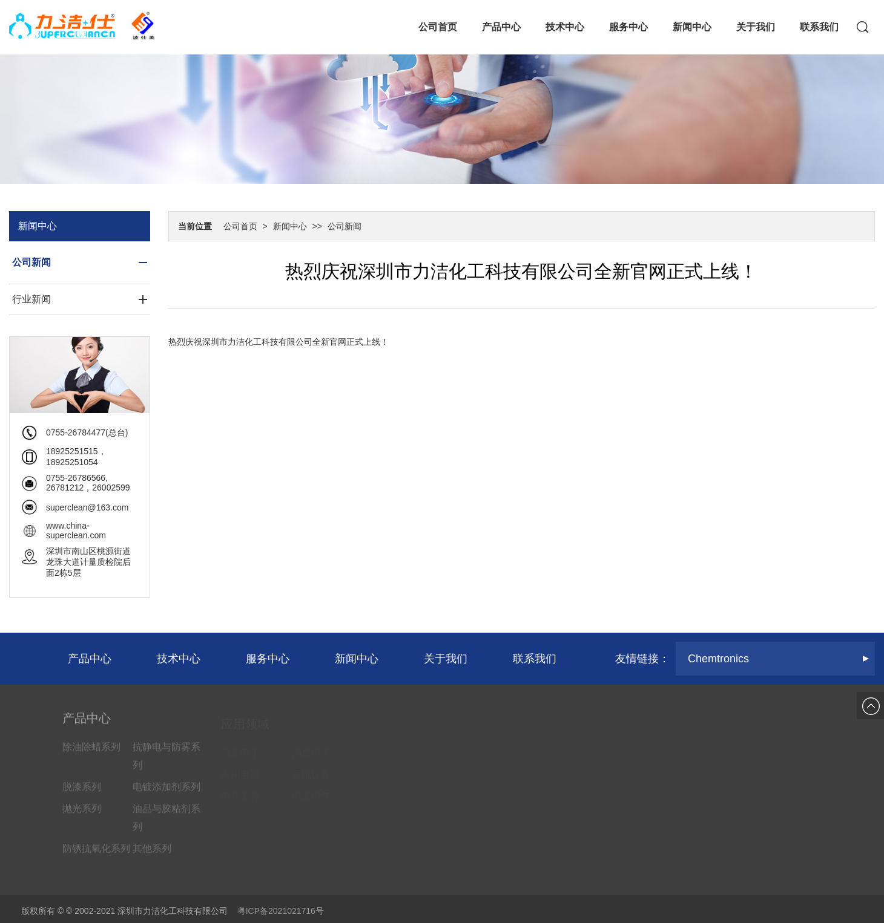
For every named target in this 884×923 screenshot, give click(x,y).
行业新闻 (31, 299)
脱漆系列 (81, 792)
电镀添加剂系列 (166, 792)
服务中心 (628, 27)
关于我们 (755, 27)
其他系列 (152, 854)
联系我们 (819, 27)
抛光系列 (81, 814)
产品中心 (501, 27)
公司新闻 (344, 226)
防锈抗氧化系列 (96, 854)
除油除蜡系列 (91, 752)
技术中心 (565, 27)
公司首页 (437, 27)
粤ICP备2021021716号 (280, 911)
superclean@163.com (87, 507)
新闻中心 (692, 27)
